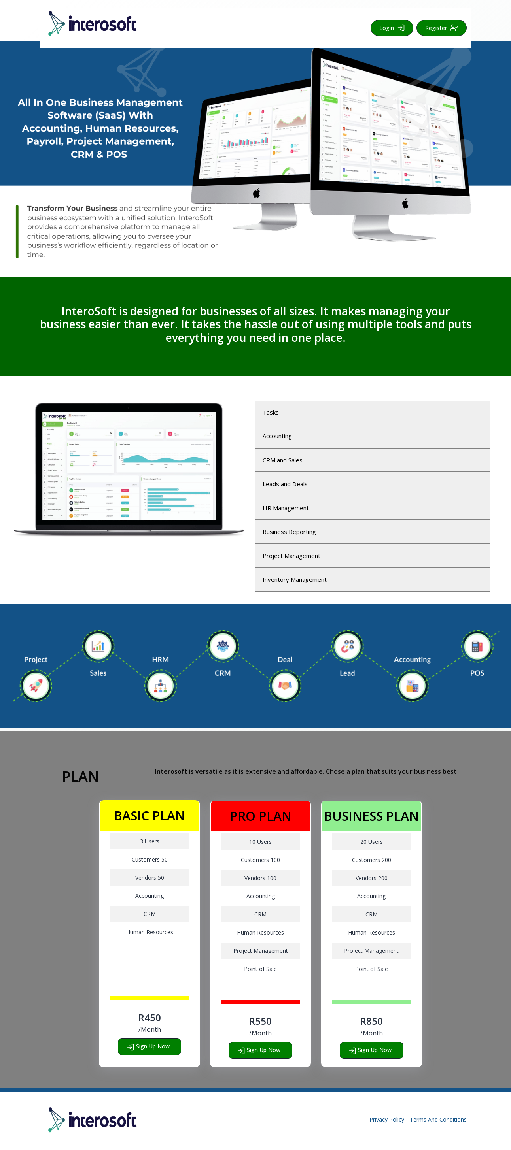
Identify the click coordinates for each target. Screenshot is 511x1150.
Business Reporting (289, 531)
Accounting (277, 436)
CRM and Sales (283, 460)
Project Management (291, 556)
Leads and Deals (285, 484)
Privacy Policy (386, 1119)
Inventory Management (295, 579)
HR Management (286, 508)
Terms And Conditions (438, 1119)
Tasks (271, 412)
